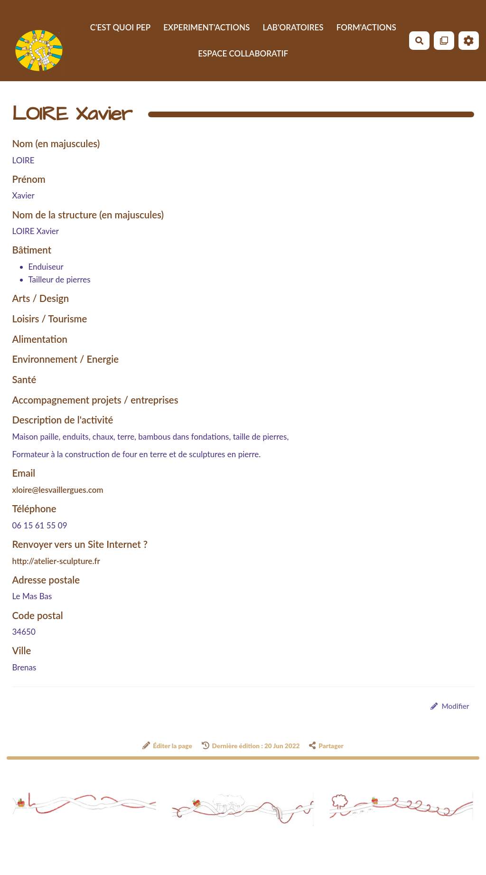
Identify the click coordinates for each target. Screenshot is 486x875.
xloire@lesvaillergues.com (57, 490)
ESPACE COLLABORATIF (243, 53)
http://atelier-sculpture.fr (56, 561)
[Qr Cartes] (444, 40)
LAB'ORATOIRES (292, 27)
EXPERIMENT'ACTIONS (206, 27)
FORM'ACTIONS (366, 27)
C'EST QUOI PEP (120, 27)
